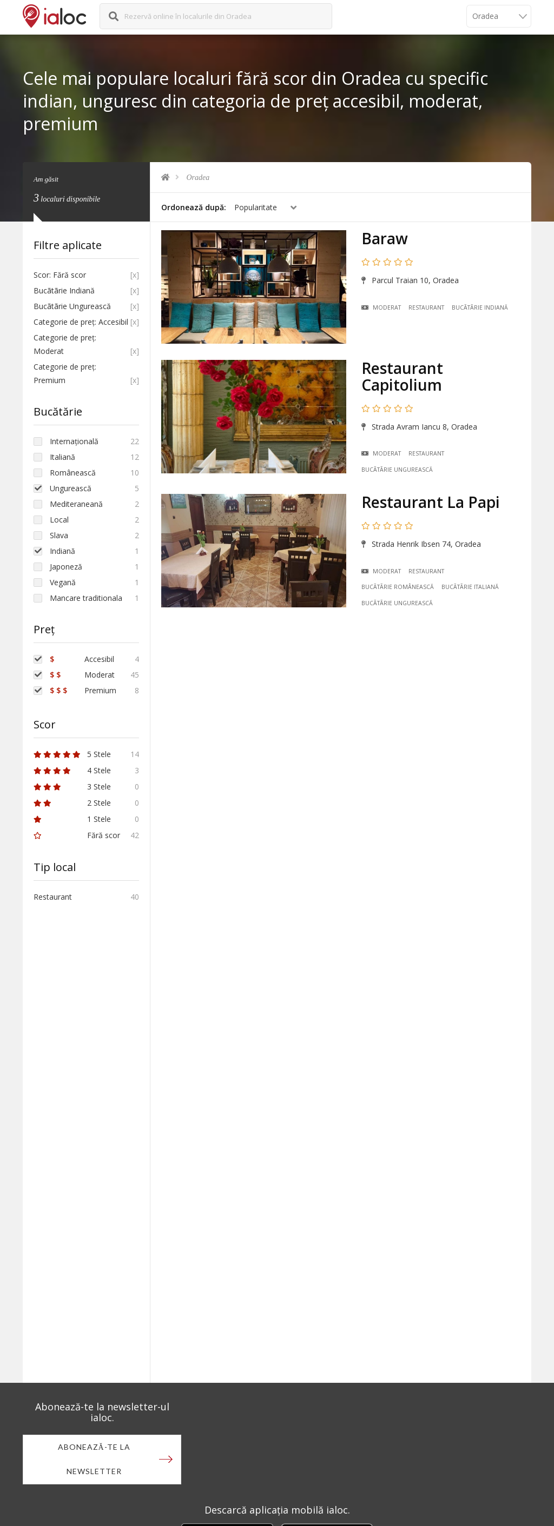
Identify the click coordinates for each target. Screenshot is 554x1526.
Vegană (63, 582)
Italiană (62, 457)
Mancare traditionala (86, 598)
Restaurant (426, 307)
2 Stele (72, 803)
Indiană (62, 551)
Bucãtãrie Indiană (480, 307)
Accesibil (82, 659)
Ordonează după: (193, 207)
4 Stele (72, 770)
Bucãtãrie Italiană (470, 587)
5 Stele (72, 754)
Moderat (381, 307)
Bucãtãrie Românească (397, 587)
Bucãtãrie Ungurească (397, 469)
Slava (59, 535)
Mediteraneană (76, 504)
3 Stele (72, 786)
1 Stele (72, 819)
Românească (73, 472)
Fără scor (77, 835)
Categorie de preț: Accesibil (81, 322)
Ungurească (70, 488)
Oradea (198, 177)
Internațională (74, 441)
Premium (83, 690)
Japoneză (66, 566)
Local (59, 519)
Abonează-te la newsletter (94, 1459)
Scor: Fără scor (60, 275)
